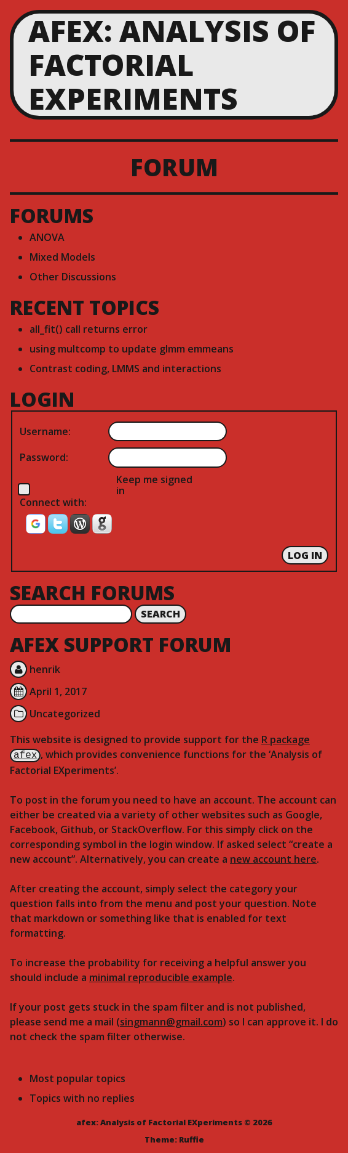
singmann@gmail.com (171, 1020)
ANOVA (47, 237)
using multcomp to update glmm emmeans (132, 349)
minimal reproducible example (160, 976)
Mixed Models (62, 257)
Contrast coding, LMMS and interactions (125, 368)
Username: (45, 431)
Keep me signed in (154, 485)
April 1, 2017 (58, 691)
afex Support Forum (120, 644)
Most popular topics (77, 1077)
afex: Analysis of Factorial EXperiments (171, 64)
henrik (45, 669)
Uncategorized (65, 713)
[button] (37, 528)
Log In (305, 555)
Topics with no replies (82, 1097)
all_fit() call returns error (89, 329)
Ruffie (191, 1138)
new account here (273, 858)
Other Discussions (73, 276)
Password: (44, 457)
